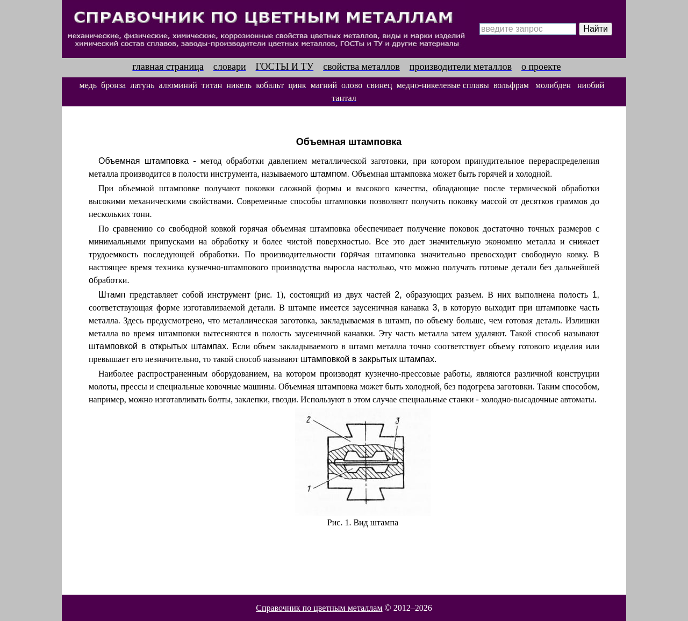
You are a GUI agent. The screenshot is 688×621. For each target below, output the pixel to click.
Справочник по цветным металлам (319, 607)
